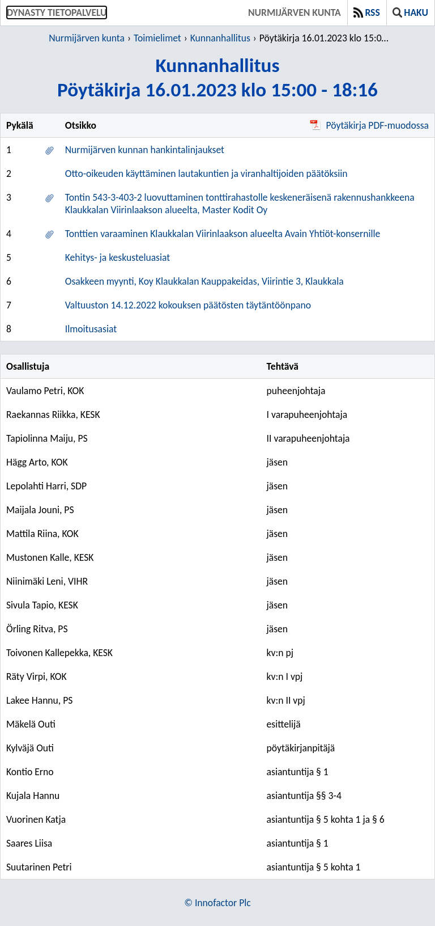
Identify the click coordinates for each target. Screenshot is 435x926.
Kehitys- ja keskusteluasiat (117, 257)
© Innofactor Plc (217, 903)
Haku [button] (410, 12)
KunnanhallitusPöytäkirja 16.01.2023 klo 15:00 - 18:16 (217, 77)
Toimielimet (157, 38)
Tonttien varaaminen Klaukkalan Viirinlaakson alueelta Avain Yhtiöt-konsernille (223, 233)
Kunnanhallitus (220, 38)
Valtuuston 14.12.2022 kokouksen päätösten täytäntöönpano (188, 305)
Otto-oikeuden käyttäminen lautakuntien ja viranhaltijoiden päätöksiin (206, 173)
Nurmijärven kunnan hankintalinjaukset (144, 149)
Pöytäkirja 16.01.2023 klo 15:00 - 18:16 (325, 38)
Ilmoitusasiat (91, 329)
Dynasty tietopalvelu (56, 12)
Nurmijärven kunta (294, 12)
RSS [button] (366, 12)
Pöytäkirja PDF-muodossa (369, 125)
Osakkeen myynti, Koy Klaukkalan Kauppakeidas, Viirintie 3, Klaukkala (204, 281)
